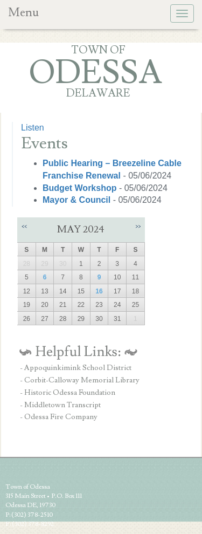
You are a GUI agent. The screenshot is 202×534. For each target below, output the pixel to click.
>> (138, 226)
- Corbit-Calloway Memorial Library (80, 380)
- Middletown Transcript (60, 405)
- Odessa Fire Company (58, 417)
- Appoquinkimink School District (75, 368)
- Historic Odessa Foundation (67, 393)
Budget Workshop (81, 188)
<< (24, 226)
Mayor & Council (78, 199)
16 (98, 291)
